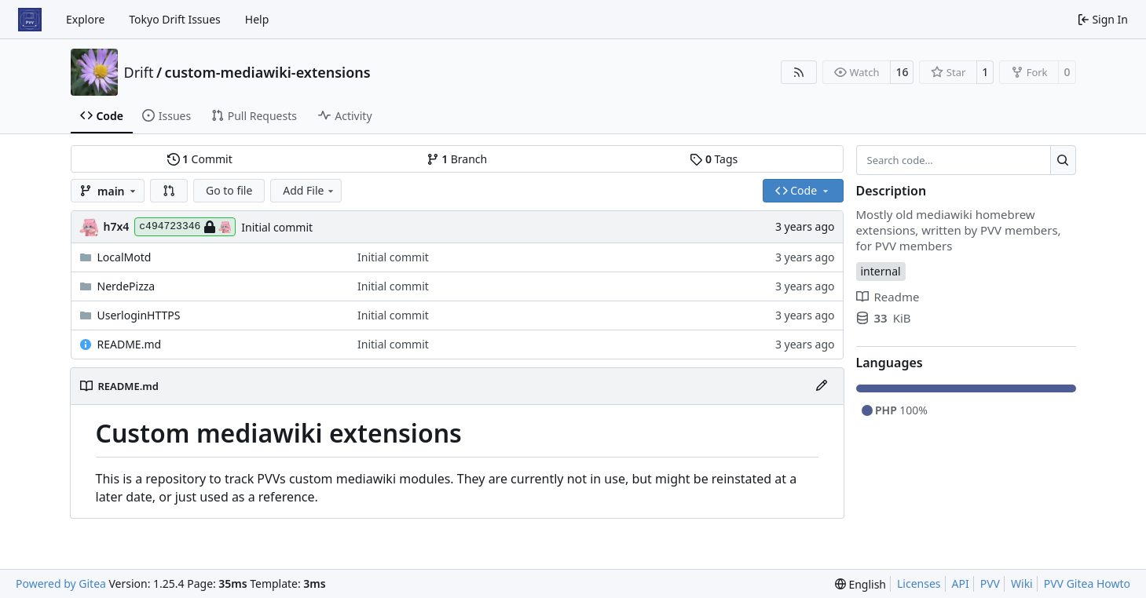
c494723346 (185, 227)
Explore (85, 19)
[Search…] (1063, 160)
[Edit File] (821, 386)
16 (901, 71)
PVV (990, 583)
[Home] (30, 19)
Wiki (1022, 583)
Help (257, 19)
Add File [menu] (309, 190)
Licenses (919, 583)
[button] (169, 190)
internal (881, 271)
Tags (714, 158)
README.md (129, 344)
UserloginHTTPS (139, 315)
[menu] (860, 584)
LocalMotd (124, 257)
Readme (888, 296)
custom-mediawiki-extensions (268, 72)
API (960, 583)
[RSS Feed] (799, 72)
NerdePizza (126, 286)
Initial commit (277, 227)
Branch (457, 158)
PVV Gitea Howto (1087, 583)
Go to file (229, 190)
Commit (199, 158)
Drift (139, 72)
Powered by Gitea (61, 583)
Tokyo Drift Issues (175, 19)
